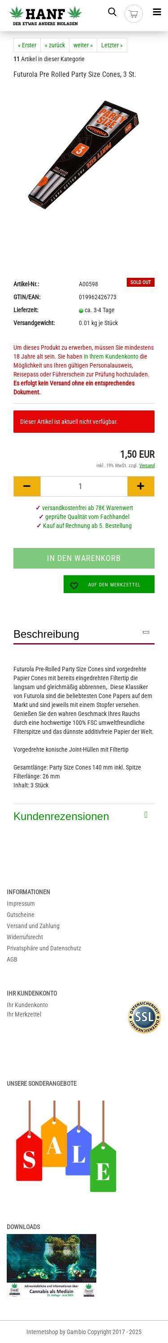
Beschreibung (46, 634)
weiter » (83, 45)
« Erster (27, 45)
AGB (12, 959)
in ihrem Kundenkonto (111, 356)
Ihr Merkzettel (24, 1014)
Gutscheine (20, 914)
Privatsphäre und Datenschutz (44, 948)
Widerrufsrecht (25, 937)
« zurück (55, 45)
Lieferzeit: (25, 310)
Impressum (21, 903)
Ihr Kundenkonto (27, 1004)
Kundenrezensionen (61, 816)
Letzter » (112, 45)
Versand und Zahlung (33, 925)
